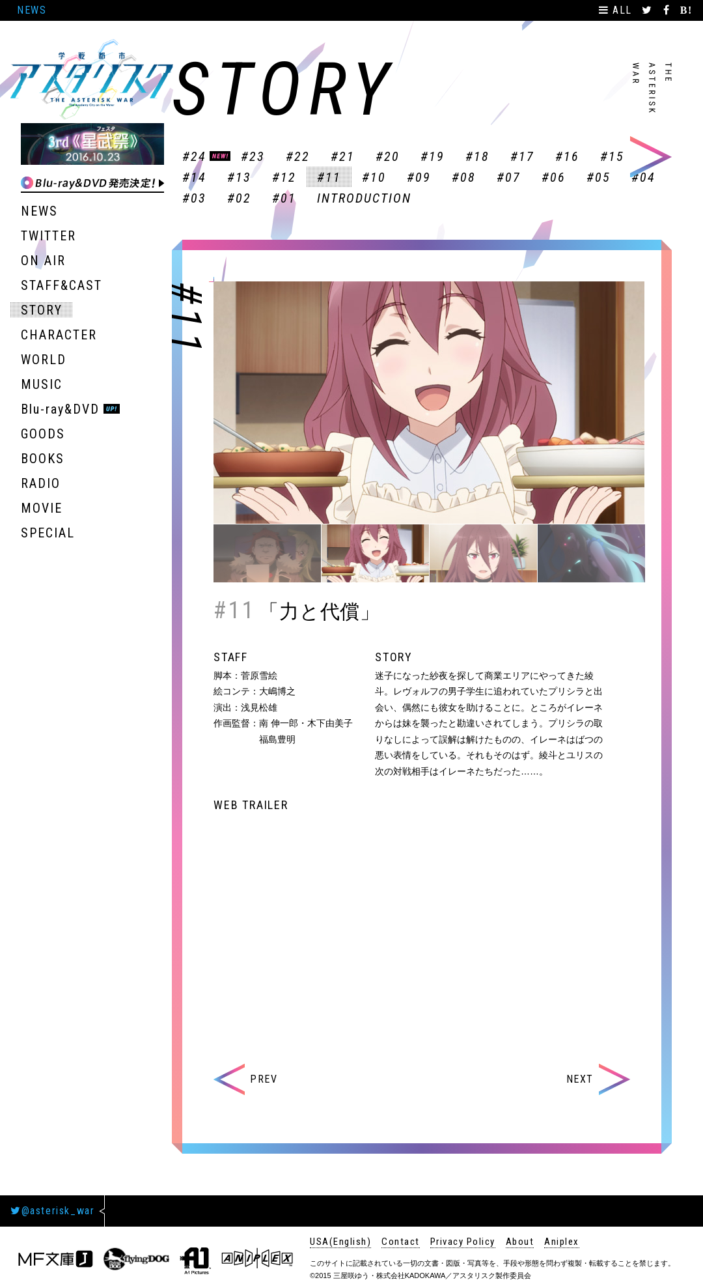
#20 (388, 156)
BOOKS (42, 458)
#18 (477, 156)
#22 (298, 156)
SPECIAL (48, 533)
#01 (284, 198)
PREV (245, 1079)
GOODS (43, 434)
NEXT (598, 1079)
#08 (464, 177)
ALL (617, 10)
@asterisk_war (52, 1210)
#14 (194, 177)
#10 (374, 177)
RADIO (41, 483)
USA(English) (340, 1241)
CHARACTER (59, 335)
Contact (400, 1241)
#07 (509, 177)
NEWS (31, 10)
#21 (343, 156)
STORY (41, 310)
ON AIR (43, 260)
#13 (239, 177)
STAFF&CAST (61, 285)
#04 (643, 177)
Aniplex (561, 1241)
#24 (194, 156)
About (520, 1241)
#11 (329, 177)
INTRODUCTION (364, 198)
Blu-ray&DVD (60, 409)
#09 (419, 177)
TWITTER (48, 236)
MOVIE (41, 508)
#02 (239, 198)
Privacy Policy (462, 1241)
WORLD (43, 359)
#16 (567, 156)
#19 (432, 156)
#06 (554, 177)
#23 (253, 156)
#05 (598, 177)
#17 (522, 156)
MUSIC (41, 384)
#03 (194, 198)
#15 (612, 156)
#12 (284, 177)
